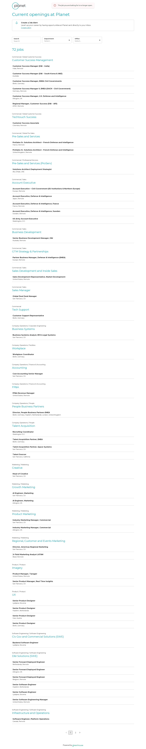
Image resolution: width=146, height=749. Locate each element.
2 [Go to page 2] (75, 733)
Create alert (26, 28)
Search (16, 38)
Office (77, 38)
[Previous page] (66, 733)
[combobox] (44, 41)
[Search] (26, 41)
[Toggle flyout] (69, 40)
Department (49, 38)
